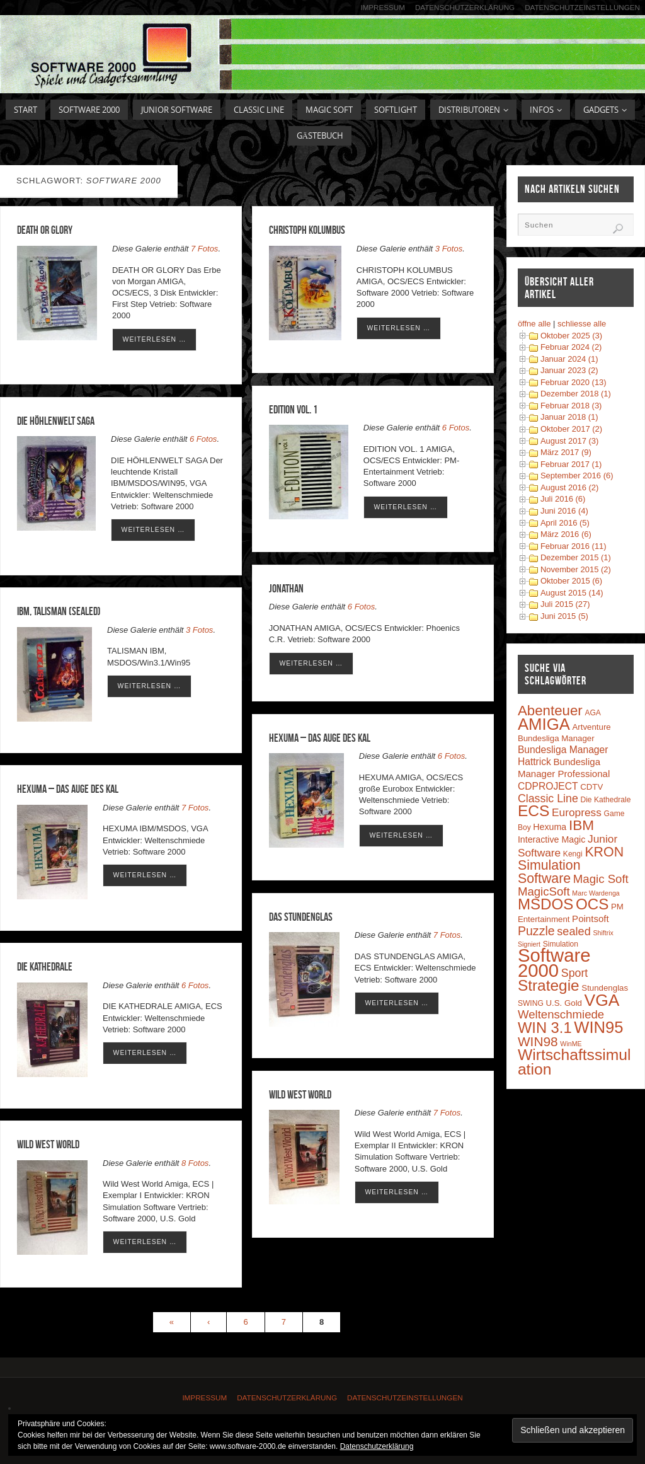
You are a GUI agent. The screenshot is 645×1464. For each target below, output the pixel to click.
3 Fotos (448, 248)
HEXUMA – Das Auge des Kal (67, 789)
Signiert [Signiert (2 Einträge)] (529, 944)
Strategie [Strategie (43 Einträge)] (548, 985)
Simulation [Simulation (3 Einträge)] (560, 944)
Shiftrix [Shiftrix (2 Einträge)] (603, 933)
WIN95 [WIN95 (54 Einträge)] (598, 1027)
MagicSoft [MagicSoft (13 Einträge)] (544, 891)
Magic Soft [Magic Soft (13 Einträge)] (601, 878)
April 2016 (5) (565, 522)
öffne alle (534, 323)
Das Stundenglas (301, 917)
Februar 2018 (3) (571, 405)
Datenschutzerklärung (464, 7)
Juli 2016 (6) (563, 499)
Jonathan (286, 588)
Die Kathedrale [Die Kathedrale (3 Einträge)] (605, 799)
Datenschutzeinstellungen (582, 7)
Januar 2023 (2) (569, 370)
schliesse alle (581, 323)
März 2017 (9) (565, 452)
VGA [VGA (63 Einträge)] (602, 1000)
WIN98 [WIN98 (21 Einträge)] (538, 1041)
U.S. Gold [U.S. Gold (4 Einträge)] (563, 1003)
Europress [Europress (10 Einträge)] (577, 812)
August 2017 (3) (569, 441)
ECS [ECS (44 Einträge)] (534, 810)
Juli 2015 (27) (565, 604)
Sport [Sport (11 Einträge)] (574, 973)
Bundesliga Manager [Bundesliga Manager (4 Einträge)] (556, 738)
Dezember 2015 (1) (575, 557)
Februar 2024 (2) (571, 347)
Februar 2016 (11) (573, 546)
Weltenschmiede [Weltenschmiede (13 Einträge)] (561, 1014)
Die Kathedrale (44, 966)
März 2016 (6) (565, 534)
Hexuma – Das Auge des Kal (319, 738)
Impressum (382, 7)
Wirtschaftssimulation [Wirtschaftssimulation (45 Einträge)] (574, 1061)
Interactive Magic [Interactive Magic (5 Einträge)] (551, 839)
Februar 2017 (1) (571, 464)
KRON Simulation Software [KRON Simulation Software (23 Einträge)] (571, 865)
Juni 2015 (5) (564, 616)
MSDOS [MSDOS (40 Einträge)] (545, 904)
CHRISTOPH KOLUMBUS (307, 230)
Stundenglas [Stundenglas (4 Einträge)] (604, 988)
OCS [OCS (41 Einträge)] (592, 904)
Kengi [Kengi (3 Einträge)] (573, 854)
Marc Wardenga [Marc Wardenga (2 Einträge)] (595, 893)
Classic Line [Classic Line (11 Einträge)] (548, 798)
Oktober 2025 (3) (571, 335)
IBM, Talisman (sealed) (59, 611)
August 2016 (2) (569, 487)
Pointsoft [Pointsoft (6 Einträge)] (590, 918)
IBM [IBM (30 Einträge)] (581, 825)
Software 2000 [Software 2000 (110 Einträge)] (554, 963)
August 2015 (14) (571, 592)
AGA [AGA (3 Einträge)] (593, 712)
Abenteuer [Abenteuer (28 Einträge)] (550, 710)
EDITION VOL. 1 (293, 409)
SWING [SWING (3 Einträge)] (531, 1003)
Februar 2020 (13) (573, 382)
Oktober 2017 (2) (571, 429)
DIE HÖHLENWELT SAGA (55, 421)
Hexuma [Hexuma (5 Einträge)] (549, 827)
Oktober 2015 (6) (571, 580)
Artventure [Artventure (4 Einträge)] (592, 727)
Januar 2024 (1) (569, 359)
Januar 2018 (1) (569, 417)
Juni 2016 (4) (564, 511)
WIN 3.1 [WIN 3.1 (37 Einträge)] (545, 1028)
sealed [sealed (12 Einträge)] (573, 931)
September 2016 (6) (577, 475)
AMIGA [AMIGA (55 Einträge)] (544, 724)
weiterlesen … (154, 339)
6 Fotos (455, 427)
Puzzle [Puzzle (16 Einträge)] (536, 931)
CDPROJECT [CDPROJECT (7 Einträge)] (548, 786)
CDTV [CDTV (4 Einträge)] (591, 787)
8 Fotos (194, 1163)
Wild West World (300, 1094)
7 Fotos (204, 248)
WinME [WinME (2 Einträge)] (570, 1043)
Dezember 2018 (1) (575, 393)
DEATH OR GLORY (44, 230)
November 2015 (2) (575, 569)
